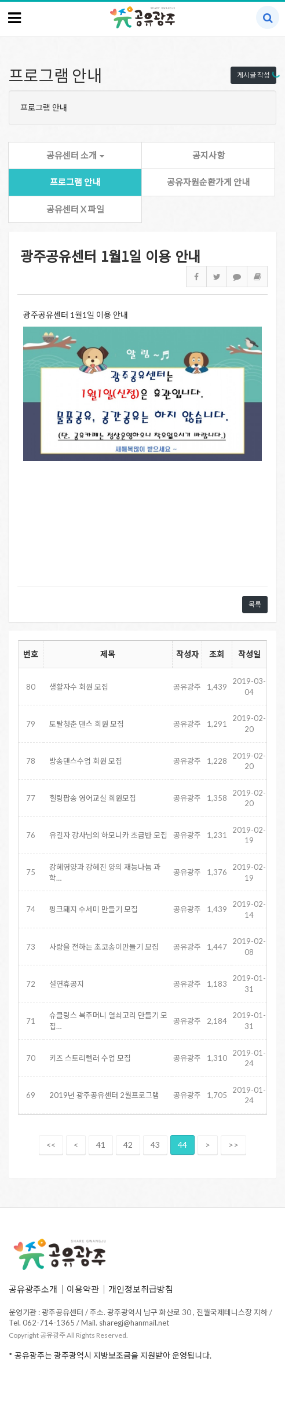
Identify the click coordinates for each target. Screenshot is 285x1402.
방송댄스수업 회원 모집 (85, 761)
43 (155, 1145)
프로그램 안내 (75, 182)
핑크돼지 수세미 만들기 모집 (93, 909)
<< (51, 1145)
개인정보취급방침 (140, 1289)
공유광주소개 (33, 1289)
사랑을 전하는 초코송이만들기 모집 (104, 946)
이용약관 (83, 1289)
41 (100, 1145)
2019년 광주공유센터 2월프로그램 (104, 1095)
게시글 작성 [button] (253, 75)
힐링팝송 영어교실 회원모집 (92, 798)
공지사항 (208, 155)
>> (233, 1145)
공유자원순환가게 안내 (208, 182)
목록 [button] (255, 604)
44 (182, 1145)
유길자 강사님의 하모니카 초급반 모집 (108, 835)
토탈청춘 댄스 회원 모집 (86, 724)
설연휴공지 (66, 984)
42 (128, 1145)
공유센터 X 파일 (75, 209)
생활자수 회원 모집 (78, 686)
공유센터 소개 (75, 155)
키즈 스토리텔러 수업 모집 (90, 1058)
